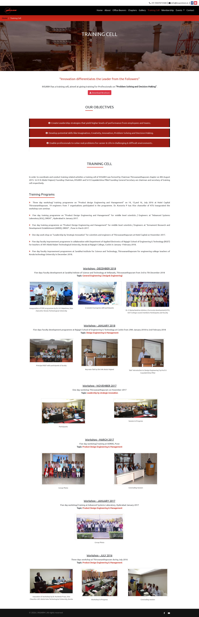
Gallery (142, 10)
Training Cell (153, 10)
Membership (167, 10)
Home (100, 10)
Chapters (132, 10)
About (108, 10)
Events (179, 10)
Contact (190, 10)
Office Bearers (119, 10)
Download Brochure (99, 92)
